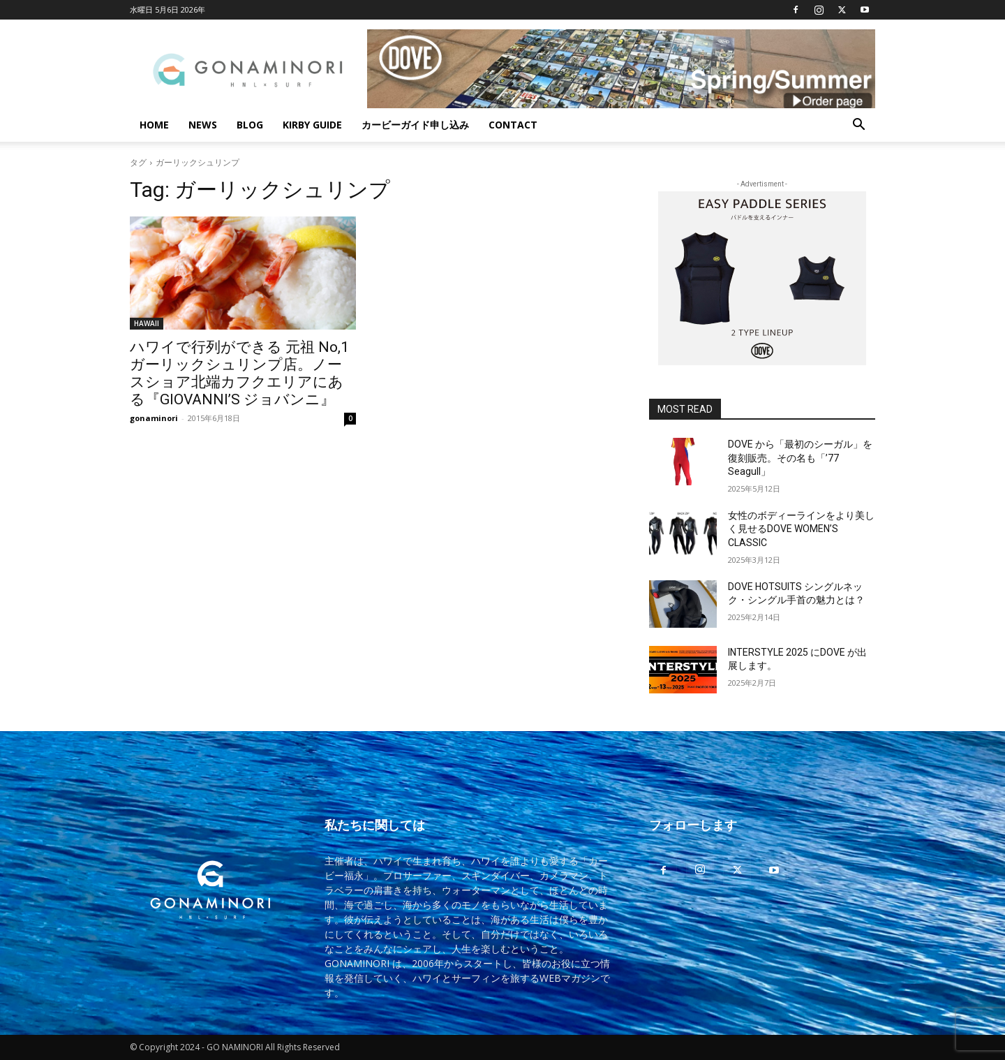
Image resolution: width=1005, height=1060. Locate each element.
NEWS (202, 124)
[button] (858, 126)
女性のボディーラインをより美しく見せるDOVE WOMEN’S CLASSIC (801, 529)
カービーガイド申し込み (415, 124)
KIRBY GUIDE (312, 124)
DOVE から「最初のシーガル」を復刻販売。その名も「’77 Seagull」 (800, 458)
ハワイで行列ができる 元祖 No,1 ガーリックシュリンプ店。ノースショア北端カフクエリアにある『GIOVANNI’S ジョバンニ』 (239, 373)
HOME (154, 124)
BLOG (250, 124)
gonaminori (154, 418)
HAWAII (146, 323)
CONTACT (513, 124)
